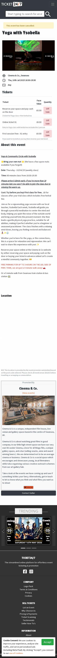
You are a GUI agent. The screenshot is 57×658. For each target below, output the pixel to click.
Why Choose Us (29, 610)
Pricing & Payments (28, 614)
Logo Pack (28, 586)
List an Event (28, 607)
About (28, 635)
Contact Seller (28, 493)
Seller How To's (28, 623)
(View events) (28, 393)
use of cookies (16, 653)
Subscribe (28, 487)
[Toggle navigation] (52, 4)
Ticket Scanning (28, 617)
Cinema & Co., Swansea (15, 75)
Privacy (28, 592)
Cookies (28, 595)
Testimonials (28, 620)
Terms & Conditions (29, 589)
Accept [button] (47, 642)
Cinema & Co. (28, 389)
